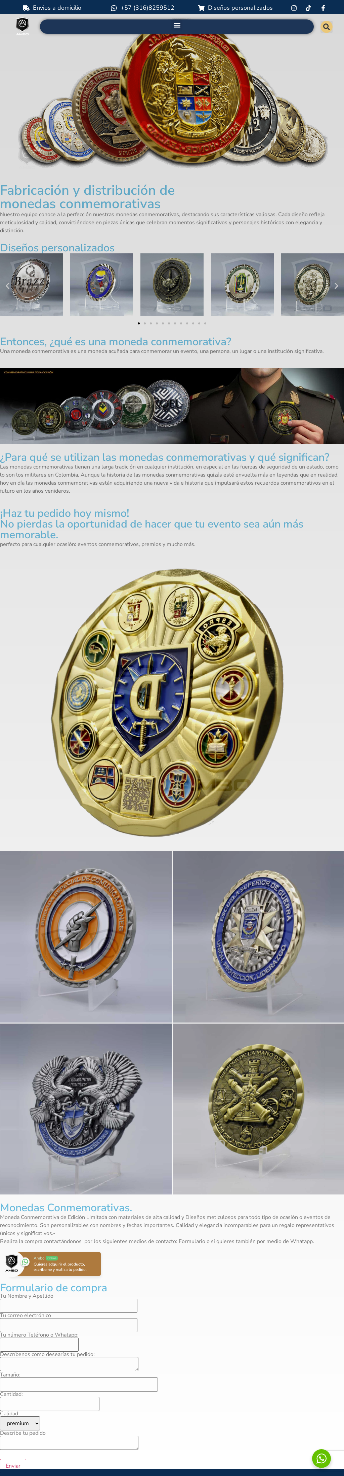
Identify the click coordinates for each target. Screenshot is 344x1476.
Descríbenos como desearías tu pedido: (69, 1362)
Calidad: (20, 1420)
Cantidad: (49, 1400)
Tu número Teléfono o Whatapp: (39, 1340)
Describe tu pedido (69, 1440)
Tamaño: (79, 1380)
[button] (176, 24)
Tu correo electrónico (68, 1321)
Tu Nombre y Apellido (68, 1301)
